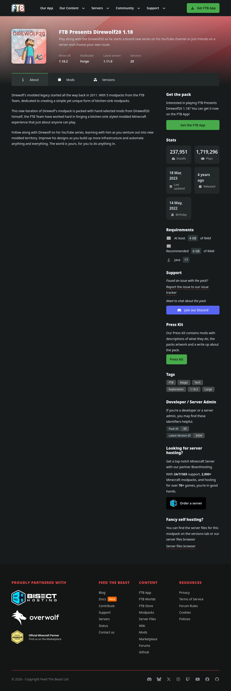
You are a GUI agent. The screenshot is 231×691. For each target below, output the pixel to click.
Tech (197, 382)
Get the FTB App (192, 125)
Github (144, 652)
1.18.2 (194, 389)
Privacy (184, 592)
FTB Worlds (147, 599)
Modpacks (146, 612)
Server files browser (181, 546)
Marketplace (148, 639)
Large (208, 389)
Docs (108, 599)
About (30, 80)
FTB (171, 382)
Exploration (176, 389)
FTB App (145, 592)
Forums (144, 645)
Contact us (107, 632)
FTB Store (146, 606)
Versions (104, 80)
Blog (102, 592)
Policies (184, 619)
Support (105, 612)
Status (103, 626)
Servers (104, 619)
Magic (184, 382)
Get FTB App (203, 8)
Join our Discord (192, 310)
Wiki (142, 626)
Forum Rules (188, 606)
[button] (72, 8)
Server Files (147, 619)
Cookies (185, 612)
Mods (66, 80)
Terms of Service (191, 599)
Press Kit (176, 359)
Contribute (107, 606)
